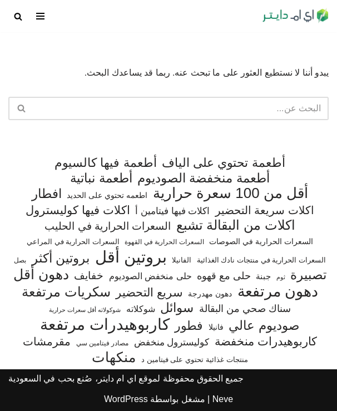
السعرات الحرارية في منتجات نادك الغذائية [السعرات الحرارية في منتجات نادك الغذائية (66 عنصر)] (261, 260)
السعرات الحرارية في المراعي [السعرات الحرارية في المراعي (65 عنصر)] (73, 241)
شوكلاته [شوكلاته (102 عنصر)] (140, 309)
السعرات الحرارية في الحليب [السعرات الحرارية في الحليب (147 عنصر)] (107, 226)
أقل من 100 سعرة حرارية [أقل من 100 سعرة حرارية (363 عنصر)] (230, 193)
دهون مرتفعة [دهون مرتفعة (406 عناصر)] (277, 292)
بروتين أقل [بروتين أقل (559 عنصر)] (131, 257)
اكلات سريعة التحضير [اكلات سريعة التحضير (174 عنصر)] (264, 210)
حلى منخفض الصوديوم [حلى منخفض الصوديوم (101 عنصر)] (150, 276)
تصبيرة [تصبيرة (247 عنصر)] (308, 275)
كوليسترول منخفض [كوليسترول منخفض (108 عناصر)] (172, 342)
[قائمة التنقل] (40, 16)
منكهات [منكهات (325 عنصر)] (114, 357)
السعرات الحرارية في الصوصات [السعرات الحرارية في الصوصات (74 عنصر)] (261, 241)
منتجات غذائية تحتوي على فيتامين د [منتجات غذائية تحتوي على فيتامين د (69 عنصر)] (194, 359)
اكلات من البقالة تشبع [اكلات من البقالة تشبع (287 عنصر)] (235, 225)
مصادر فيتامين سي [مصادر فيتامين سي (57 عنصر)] (102, 343)
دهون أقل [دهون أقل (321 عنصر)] (41, 275)
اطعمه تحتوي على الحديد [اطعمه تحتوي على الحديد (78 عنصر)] (107, 195)
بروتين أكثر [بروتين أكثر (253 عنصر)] (61, 258)
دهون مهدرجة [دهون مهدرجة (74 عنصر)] (210, 293)
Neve (222, 399)
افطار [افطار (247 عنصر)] (47, 194)
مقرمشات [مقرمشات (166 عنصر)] (47, 341)
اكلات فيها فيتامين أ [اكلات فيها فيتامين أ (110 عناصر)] (172, 211)
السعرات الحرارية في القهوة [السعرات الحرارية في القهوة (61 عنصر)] (164, 242)
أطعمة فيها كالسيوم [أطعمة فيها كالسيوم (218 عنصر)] (105, 163)
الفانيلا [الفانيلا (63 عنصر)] (181, 260)
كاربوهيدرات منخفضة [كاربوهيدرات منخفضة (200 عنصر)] (266, 341)
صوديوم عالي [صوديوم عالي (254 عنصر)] (264, 326)
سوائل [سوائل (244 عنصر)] (177, 308)
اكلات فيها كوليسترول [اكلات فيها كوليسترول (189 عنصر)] (78, 210)
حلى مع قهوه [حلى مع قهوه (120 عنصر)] (224, 275)
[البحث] (18, 16)
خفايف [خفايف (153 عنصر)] (88, 275)
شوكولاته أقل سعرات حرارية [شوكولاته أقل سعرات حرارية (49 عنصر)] (85, 309)
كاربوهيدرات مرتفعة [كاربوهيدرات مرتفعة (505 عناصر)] (105, 325)
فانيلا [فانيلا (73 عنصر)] (216, 327)
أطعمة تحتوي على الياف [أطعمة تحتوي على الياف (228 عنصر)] (223, 163)
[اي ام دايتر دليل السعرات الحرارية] (295, 16)
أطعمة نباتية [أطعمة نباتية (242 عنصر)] (101, 178)
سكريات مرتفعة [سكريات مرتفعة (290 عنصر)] (66, 292)
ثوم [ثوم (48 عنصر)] (280, 277)
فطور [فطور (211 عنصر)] (189, 326)
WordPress (126, 399)
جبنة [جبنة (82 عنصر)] (263, 276)
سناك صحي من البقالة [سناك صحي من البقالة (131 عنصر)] (245, 308)
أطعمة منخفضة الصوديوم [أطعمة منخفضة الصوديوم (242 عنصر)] (203, 178)
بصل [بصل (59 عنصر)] (20, 260)
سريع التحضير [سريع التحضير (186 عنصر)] (149, 292)
